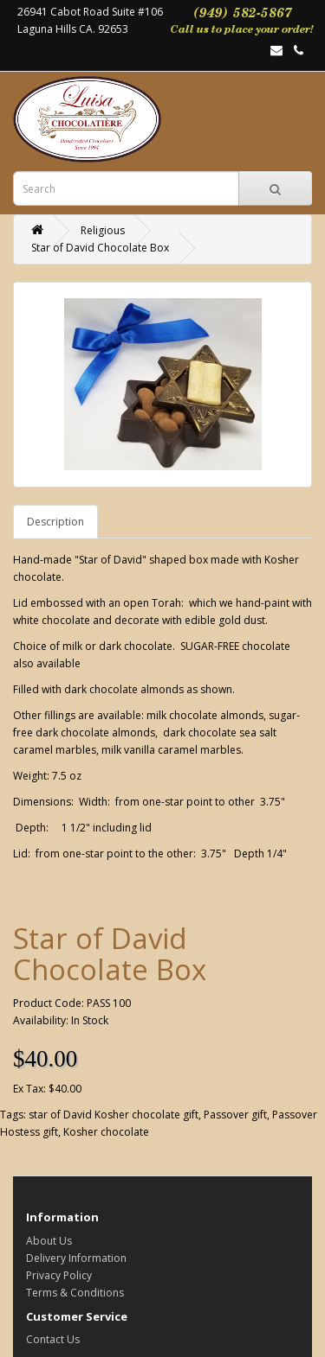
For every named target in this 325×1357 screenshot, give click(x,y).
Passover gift (235, 1114)
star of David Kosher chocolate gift (113, 1114)
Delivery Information (76, 1258)
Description (55, 521)
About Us (49, 1240)
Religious (103, 230)
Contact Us (53, 1339)
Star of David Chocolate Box (100, 247)
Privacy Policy (59, 1275)
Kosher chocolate (106, 1131)
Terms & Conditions (75, 1292)
